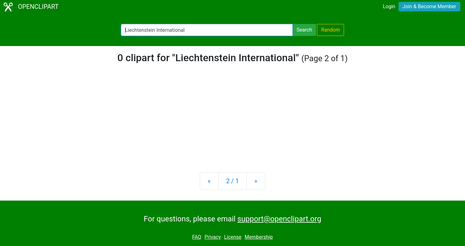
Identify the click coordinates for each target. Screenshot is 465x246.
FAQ (196, 237)
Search (304, 30)
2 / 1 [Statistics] (232, 181)
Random (330, 30)
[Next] (255, 181)
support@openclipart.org (279, 218)
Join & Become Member (429, 6)
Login (389, 6)
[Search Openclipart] (207, 30)
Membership (259, 237)
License (232, 237)
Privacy (212, 237)
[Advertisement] (232, 118)
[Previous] (209, 181)
